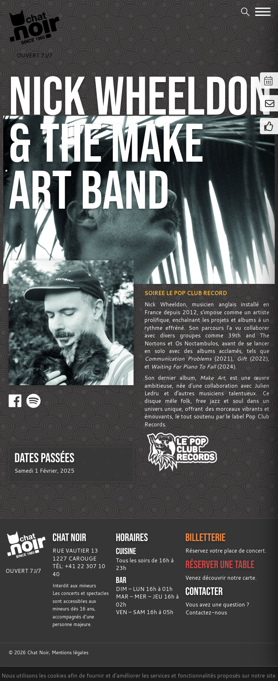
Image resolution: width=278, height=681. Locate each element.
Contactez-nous (206, 612)
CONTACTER (204, 591)
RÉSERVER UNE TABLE (219, 564)
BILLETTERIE (205, 537)
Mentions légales (70, 653)
